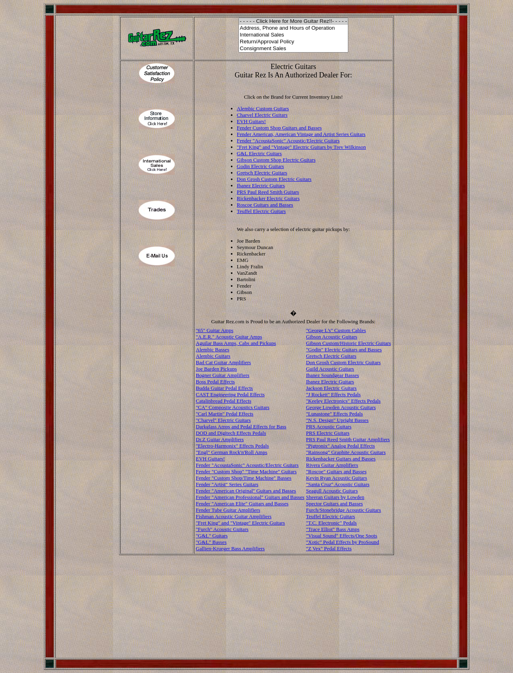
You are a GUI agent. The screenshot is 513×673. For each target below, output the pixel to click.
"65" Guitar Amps (215, 330)
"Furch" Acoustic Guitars (222, 529)
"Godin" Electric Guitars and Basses (344, 350)
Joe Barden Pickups (216, 369)
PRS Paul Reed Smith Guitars (268, 192)
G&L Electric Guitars (259, 153)
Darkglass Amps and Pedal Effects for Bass (241, 427)
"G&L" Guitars (212, 536)
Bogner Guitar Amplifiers (223, 375)
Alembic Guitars (213, 356)
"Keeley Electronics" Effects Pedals (343, 401)
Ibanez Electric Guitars (261, 185)
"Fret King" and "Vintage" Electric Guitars (240, 523)
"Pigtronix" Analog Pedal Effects (340, 446)
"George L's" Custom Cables (336, 330)
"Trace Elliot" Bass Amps (332, 529)
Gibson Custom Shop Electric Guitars (276, 160)
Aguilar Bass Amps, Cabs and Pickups (236, 343)
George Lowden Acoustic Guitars (341, 407)
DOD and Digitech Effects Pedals (231, 433)
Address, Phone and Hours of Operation (293, 28)
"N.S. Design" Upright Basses (337, 420)
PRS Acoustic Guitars (328, 427)
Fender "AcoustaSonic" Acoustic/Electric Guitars (288, 141)
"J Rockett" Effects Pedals (333, 394)
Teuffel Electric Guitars (261, 211)
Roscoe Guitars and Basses (265, 205)
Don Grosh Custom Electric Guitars (274, 179)
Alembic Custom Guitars (263, 108)
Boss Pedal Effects (215, 382)
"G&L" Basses (211, 542)
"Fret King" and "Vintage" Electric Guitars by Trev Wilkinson (301, 147)
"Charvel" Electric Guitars (223, 420)
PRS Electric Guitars (327, 433)
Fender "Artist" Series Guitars (227, 484)
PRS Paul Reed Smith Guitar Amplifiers (348, 439)
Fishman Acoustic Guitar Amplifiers (234, 516)
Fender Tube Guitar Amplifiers (228, 510)
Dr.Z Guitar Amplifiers (220, 439)
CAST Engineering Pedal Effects (230, 394)
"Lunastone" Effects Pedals (334, 414)
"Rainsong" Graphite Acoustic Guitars (346, 452)
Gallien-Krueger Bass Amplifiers (230, 548)
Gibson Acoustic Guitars (331, 337)
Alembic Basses (212, 350)
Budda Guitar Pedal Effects (224, 388)
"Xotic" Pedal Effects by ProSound (342, 542)
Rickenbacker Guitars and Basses (341, 459)
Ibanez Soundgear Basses (332, 375)
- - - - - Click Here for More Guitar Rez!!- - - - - (293, 21)
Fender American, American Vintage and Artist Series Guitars (301, 134)
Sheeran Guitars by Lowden (335, 497)
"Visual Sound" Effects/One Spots (341, 536)
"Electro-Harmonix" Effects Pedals (232, 446)
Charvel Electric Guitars (262, 115)
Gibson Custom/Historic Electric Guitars (348, 343)
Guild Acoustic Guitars (330, 369)
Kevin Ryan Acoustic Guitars (336, 478)
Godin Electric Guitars (260, 166)
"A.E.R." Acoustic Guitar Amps (229, 337)
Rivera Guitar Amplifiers (332, 465)
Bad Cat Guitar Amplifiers (223, 362)
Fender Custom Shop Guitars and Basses (279, 128)
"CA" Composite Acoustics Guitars (233, 407)
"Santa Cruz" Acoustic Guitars (337, 484)
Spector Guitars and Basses (334, 504)
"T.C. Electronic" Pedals (331, 523)
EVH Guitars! (251, 121)
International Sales (293, 35)
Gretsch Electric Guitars (262, 173)
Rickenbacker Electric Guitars (268, 198)
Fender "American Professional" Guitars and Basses (250, 497)
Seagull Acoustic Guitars (331, 491)
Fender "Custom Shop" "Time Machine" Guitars (246, 471)
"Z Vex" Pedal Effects (328, 548)
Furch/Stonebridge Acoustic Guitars (343, 510)
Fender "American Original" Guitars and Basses (246, 491)
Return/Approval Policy (293, 42)
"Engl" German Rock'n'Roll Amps (231, 452)
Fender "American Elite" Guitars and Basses (242, 504)
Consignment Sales (293, 48)
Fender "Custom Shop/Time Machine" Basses (243, 478)
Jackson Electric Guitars (331, 388)
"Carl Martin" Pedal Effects (225, 414)
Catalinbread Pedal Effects (223, 401)
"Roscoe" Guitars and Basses (336, 471)
